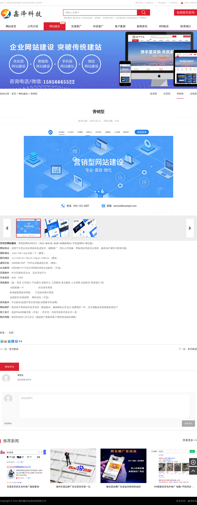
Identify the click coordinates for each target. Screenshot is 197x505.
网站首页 (11, 26)
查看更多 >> (190, 440)
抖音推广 (98, 26)
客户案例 (120, 26)
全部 (11, 332)
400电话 (142, 18)
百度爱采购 (120, 18)
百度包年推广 (109, 18)
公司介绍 (33, 26)
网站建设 (162, 3)
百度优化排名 (132, 18)
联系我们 (174, 3)
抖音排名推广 (88, 18)
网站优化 (139, 3)
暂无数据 (13, 349)
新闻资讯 (142, 26)
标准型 (153, 93)
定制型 (193, 93)
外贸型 (167, 93)
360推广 (98, 18)
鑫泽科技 (77, 18)
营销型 (34, 93)
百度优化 (149, 3)
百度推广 (76, 26)
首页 (13, 93)
